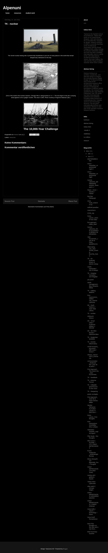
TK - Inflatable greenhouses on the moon (92, 386)
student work (30, 13)
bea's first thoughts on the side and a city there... (92, 526)
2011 (88, 151)
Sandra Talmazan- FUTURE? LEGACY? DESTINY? (91, 408)
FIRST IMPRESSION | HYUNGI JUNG (92, 469)
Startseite (41, 201)
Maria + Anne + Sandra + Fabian (92, 191)
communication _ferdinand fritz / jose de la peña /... (92, 363)
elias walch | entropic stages (91, 488)
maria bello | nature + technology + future (92, 511)
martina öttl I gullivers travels (91, 477)
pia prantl (90, 279)
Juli (89, 153)
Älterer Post (72, 201)
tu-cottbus (87, 137)
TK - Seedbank (92, 377)
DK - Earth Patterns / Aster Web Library (91, 307)
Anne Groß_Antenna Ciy (92, 202)
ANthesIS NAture (90, 317)
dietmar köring (88, 123)
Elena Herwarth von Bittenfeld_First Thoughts (92, 461)
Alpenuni (12, 7)
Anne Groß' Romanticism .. (92, 519)
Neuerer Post (9, 201)
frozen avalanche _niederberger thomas (92, 453)
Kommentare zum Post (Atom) (44, 207)
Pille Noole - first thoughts (92, 437)
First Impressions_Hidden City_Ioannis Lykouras (92, 298)
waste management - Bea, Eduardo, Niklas (93, 285)
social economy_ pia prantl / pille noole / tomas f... (92, 349)
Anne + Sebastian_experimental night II (92, 166)
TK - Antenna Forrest (91, 381)
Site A (52, 95)
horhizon (86, 120)
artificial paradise (93, 207)
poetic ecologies (92, 394)
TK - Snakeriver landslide (92, 338)
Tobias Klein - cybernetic (91, 482)
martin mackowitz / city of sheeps (92, 268)
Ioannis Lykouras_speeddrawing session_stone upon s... (93, 183)
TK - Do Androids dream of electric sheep (92, 261)
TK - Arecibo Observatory (92, 343)
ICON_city (90, 213)
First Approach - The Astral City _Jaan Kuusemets (93, 371)
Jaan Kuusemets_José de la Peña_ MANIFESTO (92, 240)
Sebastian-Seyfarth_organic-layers (92, 431)
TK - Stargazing (92, 391)
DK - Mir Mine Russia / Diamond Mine (93, 332)
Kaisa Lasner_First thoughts (92, 417)
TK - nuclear (91, 313)
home (7, 13)
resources (17, 13)
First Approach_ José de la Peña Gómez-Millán (92, 399)
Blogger (65, 549)
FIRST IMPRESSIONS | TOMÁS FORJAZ (92, 503)
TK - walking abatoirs (91, 291)
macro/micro (91, 210)
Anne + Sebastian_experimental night (92, 174)
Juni (89, 156)
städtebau (87, 134)
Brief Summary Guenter (92, 532)
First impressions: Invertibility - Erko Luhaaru (92, 424)
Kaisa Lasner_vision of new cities (92, 217)
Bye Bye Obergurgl (91, 197)
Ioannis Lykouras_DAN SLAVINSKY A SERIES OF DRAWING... (93, 230)
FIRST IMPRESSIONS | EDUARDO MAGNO (93, 495)
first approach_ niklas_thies (92, 223)
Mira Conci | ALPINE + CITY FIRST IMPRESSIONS (92, 444)
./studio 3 (87, 130)
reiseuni (86, 140)
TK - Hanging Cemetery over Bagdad (92, 275)
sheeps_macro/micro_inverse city (92, 356)
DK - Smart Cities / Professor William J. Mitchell (91, 324)
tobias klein (87, 127)
